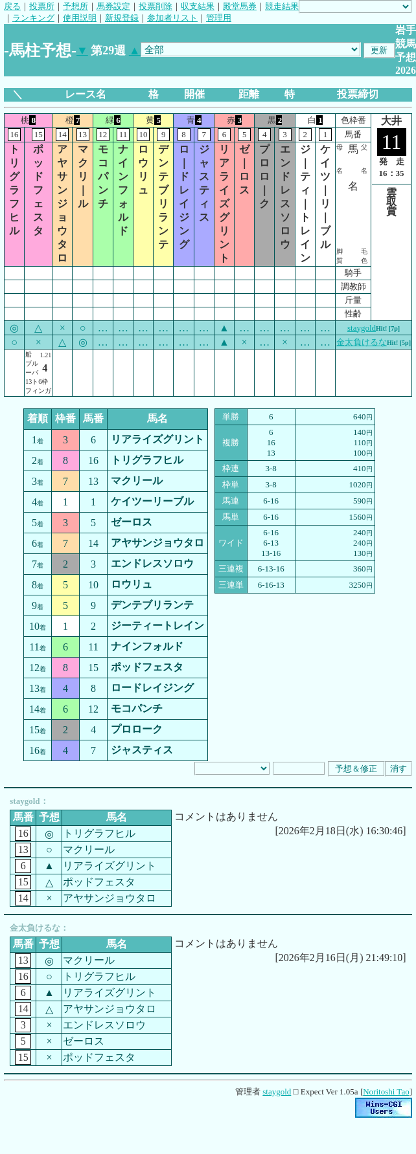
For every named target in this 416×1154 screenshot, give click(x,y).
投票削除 (155, 6)
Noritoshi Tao (386, 1091)
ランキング (33, 18)
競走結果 (282, 6)
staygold (361, 328)
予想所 (75, 6)
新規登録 (122, 18)
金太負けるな (361, 342)
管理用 (218, 18)
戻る (12, 6)
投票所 (41, 6)
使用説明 (80, 18)
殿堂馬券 (240, 6)
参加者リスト (172, 18)
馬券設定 (113, 6)
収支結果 (197, 6)
